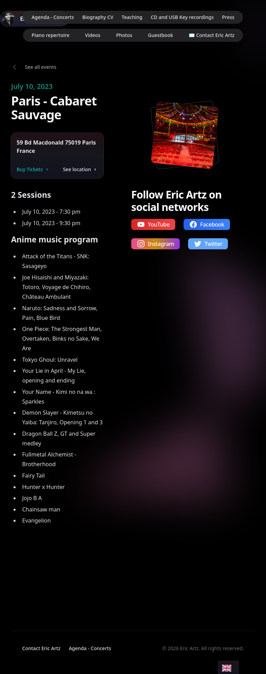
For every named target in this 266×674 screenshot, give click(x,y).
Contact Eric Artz (41, 648)
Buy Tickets (33, 169)
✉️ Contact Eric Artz (211, 35)
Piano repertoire (50, 35)
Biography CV (98, 17)
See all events (40, 67)
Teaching (132, 17)
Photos (124, 35)
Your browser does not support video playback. (48, 572)
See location (80, 169)
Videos (92, 35)
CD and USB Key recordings (182, 17)
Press (228, 17)
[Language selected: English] (228, 667)
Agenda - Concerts (53, 17)
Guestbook (160, 35)
